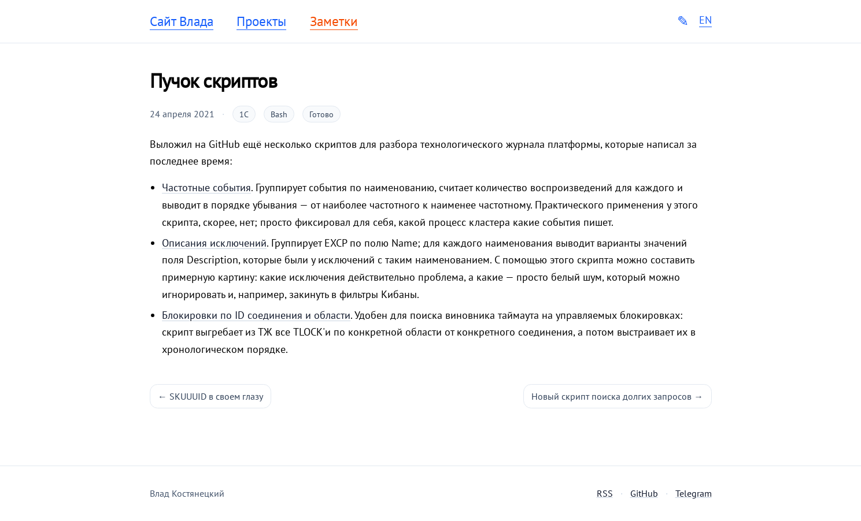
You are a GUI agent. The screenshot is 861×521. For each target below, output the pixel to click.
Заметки (334, 21)
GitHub (644, 493)
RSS (605, 493)
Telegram (693, 493)
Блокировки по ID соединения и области (256, 315)
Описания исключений (214, 243)
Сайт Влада (181, 21)
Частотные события (206, 187)
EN (705, 20)
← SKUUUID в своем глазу (210, 396)
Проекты (261, 21)
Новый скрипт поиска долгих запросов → (617, 396)
